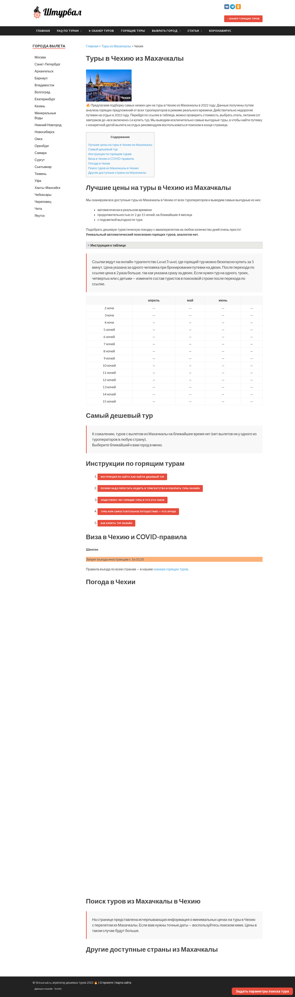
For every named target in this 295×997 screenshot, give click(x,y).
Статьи (193, 30)
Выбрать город (165, 30)
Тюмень (41, 174)
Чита (38, 208)
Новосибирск (45, 132)
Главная (43, 30)
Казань (40, 106)
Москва (40, 57)
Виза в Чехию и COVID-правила (111, 158)
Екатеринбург (45, 99)
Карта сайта (123, 982)
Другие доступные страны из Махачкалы (117, 172)
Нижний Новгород (48, 125)
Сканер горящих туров (243, 18)
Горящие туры (133, 30)
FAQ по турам (68, 30)
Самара (41, 153)
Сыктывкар (43, 167)
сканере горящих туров (170, 569)
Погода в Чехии (99, 163)
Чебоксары (43, 194)
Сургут (40, 160)
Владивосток (44, 85)
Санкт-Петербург (48, 64)
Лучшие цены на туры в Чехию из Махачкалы (120, 144)
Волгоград (42, 92)
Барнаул (41, 78)
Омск (38, 139)
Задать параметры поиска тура (262, 991)
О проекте (106, 982)
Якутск (40, 215)
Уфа (38, 181)
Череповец (43, 201)
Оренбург (42, 146)
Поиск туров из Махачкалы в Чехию (113, 168)
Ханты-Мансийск (47, 188)
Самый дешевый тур (103, 149)
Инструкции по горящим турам (110, 154)
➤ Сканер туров (101, 30)
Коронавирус (220, 30)
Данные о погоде (44, 988)
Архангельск (44, 71)
